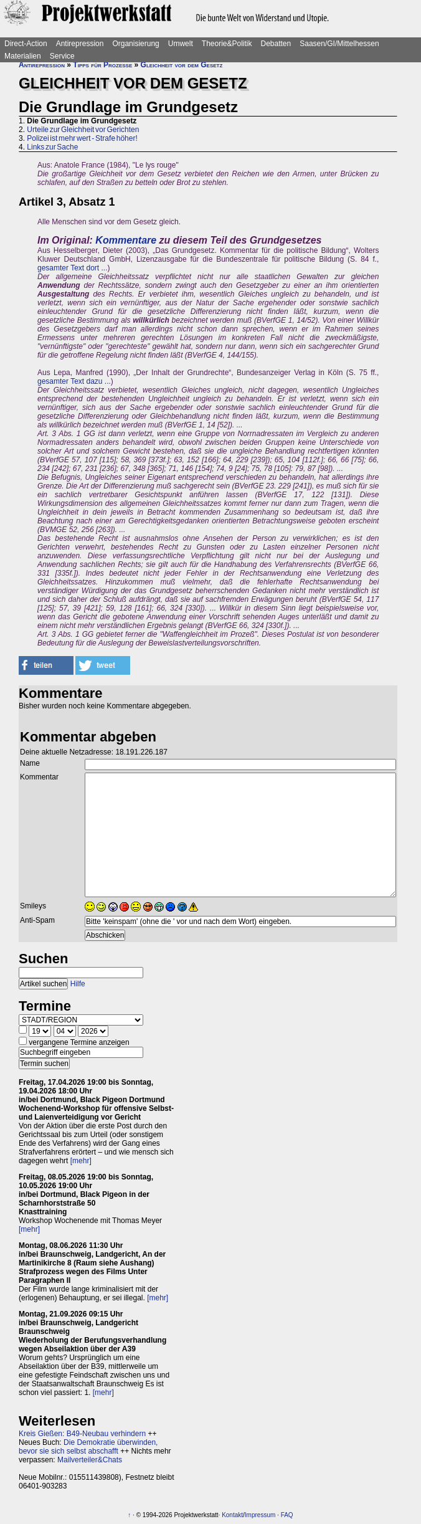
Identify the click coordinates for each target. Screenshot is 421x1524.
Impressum (260, 1515)
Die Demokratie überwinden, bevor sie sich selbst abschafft (88, 1446)
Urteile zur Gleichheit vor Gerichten (83, 129)
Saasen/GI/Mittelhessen (339, 43)
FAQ (287, 1515)
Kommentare (125, 240)
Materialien (22, 56)
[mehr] (81, 1160)
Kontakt (232, 1515)
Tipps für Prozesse (102, 64)
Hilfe (77, 983)
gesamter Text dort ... (72, 268)
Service (62, 56)
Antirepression (80, 43)
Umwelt (180, 43)
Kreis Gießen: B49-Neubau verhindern (82, 1433)
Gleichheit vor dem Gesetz (182, 64)
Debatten (276, 43)
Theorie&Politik (227, 43)
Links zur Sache (52, 147)
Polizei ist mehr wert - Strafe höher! (82, 138)
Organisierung (135, 43)
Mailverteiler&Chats (89, 1459)
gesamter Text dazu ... (74, 381)
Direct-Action (25, 43)
